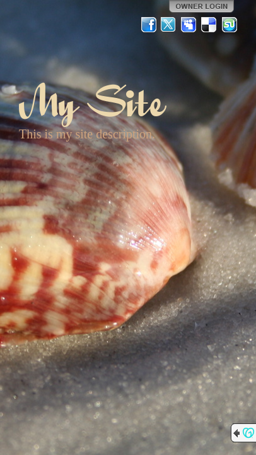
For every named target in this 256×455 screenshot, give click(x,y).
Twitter (169, 24)
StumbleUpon (229, 24)
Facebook (149, 24)
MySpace (189, 24)
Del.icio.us (209, 24)
